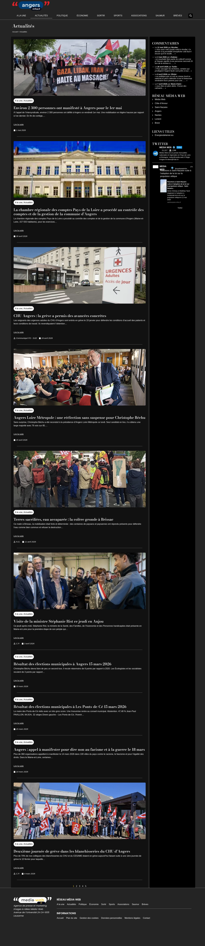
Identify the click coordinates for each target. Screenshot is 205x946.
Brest (157, 123)
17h (191, 167)
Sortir (101, 15)
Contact (146, 935)
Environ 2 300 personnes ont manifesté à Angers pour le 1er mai (77, 107)
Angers (158, 111)
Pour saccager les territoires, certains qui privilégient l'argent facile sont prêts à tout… (172, 70)
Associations (139, 15)
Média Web (160, 99)
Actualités (41, 15)
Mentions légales (132, 935)
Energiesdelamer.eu (164, 135)
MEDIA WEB (163, 168)
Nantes (158, 115)
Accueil (15, 32)
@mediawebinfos (181, 169)
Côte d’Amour (161, 103)
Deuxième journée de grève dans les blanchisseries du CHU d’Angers (72, 865)
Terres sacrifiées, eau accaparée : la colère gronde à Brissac (72, 523)
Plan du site (71, 935)
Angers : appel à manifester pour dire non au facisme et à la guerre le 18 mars (73, 759)
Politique (62, 15)
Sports (118, 15)
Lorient (158, 119)
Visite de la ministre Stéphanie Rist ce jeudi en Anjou (66, 625)
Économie (82, 15)
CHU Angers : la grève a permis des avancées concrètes (68, 315)
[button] (190, 16)
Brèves (177, 15)
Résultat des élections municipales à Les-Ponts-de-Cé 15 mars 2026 (74, 712)
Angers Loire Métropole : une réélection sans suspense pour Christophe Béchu (73, 419)
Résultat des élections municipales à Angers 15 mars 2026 (71, 668)
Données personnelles (111, 935)
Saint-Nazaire (161, 107)
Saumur (160, 15)
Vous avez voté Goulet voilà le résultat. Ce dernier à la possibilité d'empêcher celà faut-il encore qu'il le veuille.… (173, 51)
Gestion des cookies (89, 935)
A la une (21, 15)
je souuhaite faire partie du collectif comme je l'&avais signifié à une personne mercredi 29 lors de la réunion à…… (174, 61)
